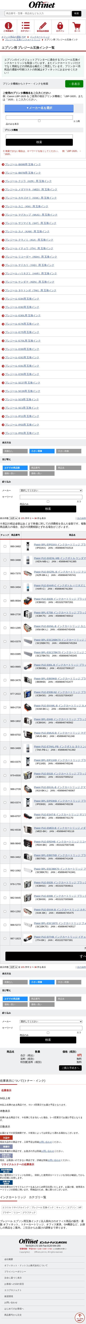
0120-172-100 (35, 1246)
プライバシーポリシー (15, 1271)
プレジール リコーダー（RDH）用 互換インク (31, 256)
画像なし (9, 451)
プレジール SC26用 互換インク (22, 391)
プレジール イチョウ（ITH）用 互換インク (29, 248)
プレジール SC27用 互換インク (22, 382)
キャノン (60, 1207)
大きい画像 (63, 451)
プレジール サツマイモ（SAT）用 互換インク (30, 223)
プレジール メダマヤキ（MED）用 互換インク (31, 189)
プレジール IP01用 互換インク (22, 433)
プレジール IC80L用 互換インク (23, 315)
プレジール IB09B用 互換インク (23, 164)
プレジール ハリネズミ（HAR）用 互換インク (31, 273)
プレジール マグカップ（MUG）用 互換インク (31, 214)
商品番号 (35, 468)
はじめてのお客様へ (14, 1308)
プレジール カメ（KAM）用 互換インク (27, 231)
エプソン (71, 1207)
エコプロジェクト (13, 1290)
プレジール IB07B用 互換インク (23, 172)
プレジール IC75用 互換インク (22, 332)
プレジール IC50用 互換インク (22, 374)
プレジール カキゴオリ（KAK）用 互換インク (31, 198)
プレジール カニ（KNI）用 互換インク (26, 206)
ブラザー (6, 1212)
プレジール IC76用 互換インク (22, 324)
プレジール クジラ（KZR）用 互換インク (28, 181)
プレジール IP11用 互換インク (22, 416)
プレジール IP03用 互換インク (22, 424)
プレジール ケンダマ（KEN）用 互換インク (29, 282)
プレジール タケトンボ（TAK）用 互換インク (30, 290)
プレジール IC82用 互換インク (22, 307)
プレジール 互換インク (42, 1207)
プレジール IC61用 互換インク (22, 365)
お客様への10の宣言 (14, 1284)
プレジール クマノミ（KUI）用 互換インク (29, 240)
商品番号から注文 (13, 1315)
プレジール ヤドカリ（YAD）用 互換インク (29, 265)
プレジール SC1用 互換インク (22, 407)
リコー (17, 1212)
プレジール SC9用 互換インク (22, 399)
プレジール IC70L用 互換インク (23, 340)
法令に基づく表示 (13, 1278)
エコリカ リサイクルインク (15, 1207)
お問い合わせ (45, 1142)
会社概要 (8, 1259)
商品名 (61, 468)
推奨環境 (8, 1296)
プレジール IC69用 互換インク (22, 349)
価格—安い (10, 473)
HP (80, 1207)
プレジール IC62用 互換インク (22, 357)
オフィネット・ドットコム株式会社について (26, 1265)
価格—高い (36, 473)
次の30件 (81, 518)
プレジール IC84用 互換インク (22, 298)
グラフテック (29, 1212)
